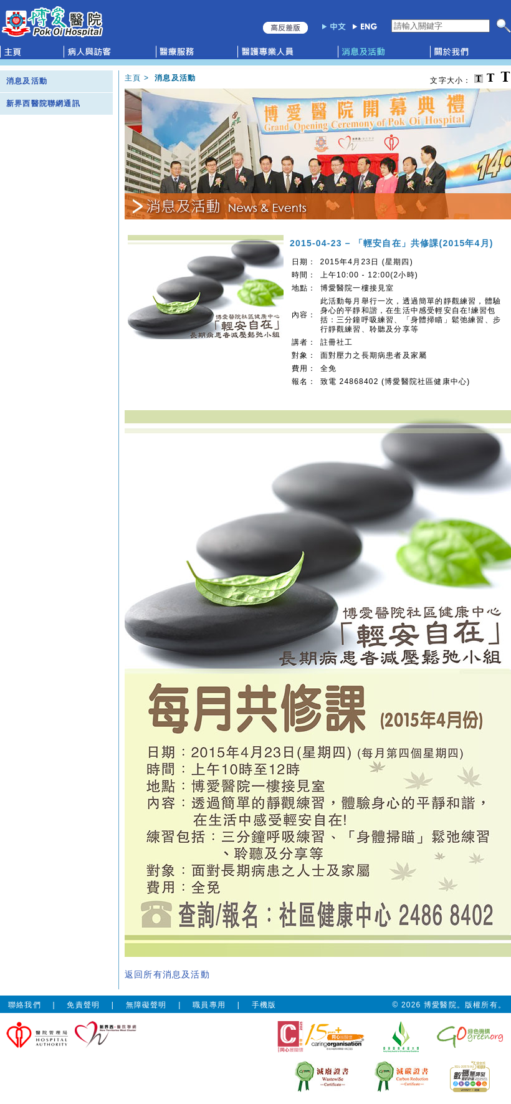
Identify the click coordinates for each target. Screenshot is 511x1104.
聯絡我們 (24, 1005)
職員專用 (209, 1005)
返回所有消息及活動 (167, 974)
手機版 (264, 1005)
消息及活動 (26, 81)
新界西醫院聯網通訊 (43, 103)
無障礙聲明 (146, 1005)
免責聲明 (83, 1005)
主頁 (133, 78)
